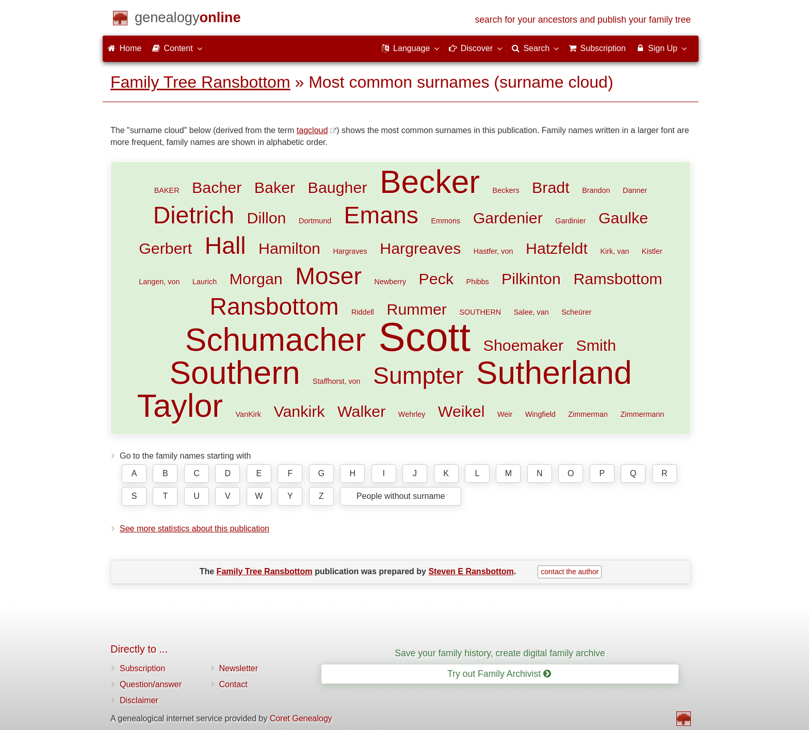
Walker (361, 411)
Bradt (551, 187)
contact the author (569, 571)
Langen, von (159, 282)
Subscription (142, 668)
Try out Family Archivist (499, 674)
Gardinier (570, 221)
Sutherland (554, 373)
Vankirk (299, 411)
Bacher (216, 187)
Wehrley (412, 414)
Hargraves (350, 251)
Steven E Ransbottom (470, 571)
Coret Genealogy (301, 718)
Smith (596, 345)
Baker (274, 187)
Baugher (337, 187)
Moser (328, 276)
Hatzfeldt (557, 248)
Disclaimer (139, 700)
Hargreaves (420, 248)
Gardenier (508, 217)
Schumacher (275, 340)
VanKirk (248, 414)
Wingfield (540, 414)
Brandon (596, 190)
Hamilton (289, 248)
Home (124, 48)
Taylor (180, 406)
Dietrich (193, 215)
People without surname (401, 496)
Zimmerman (588, 414)
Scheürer (576, 312)
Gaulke (623, 217)
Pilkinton (531, 278)
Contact (233, 684)
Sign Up (661, 48)
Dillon (266, 217)
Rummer (416, 309)
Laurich (204, 282)
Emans (381, 215)
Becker (430, 182)
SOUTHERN (480, 312)
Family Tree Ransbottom (200, 82)
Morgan (256, 278)
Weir (504, 414)
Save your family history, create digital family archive (500, 653)
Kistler (652, 251)
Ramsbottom (617, 278)
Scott (425, 337)
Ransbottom (273, 306)
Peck (436, 278)
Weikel (461, 411)
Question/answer (151, 684)
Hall (225, 245)
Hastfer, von (493, 251)
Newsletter (238, 668)
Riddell (362, 312)
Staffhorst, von (337, 381)
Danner (635, 190)
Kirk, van (614, 251)
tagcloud (312, 130)
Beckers (506, 190)
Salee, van (531, 312)
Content (176, 48)
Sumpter (418, 375)
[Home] (188, 19)
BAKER (167, 190)
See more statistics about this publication (194, 528)
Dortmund (315, 221)
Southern (234, 373)
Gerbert (165, 248)
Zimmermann (643, 414)
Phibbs (477, 282)
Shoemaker (523, 345)
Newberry (391, 282)
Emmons (445, 221)
